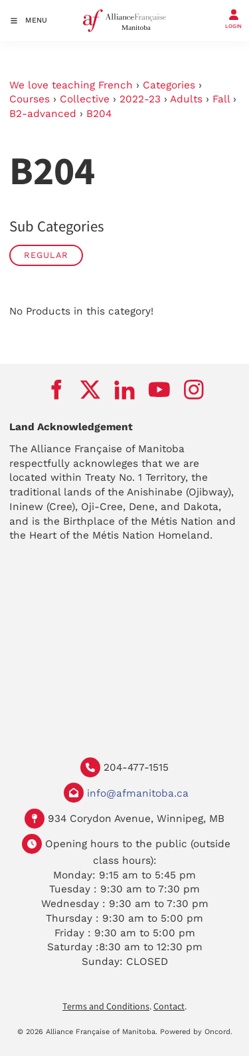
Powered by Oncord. (196, 1031)
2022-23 (140, 99)
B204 (99, 114)
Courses (29, 99)
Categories (169, 85)
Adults (186, 99)
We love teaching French (71, 85)
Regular (46, 255)
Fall (221, 99)
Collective (85, 99)
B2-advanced (42, 114)
